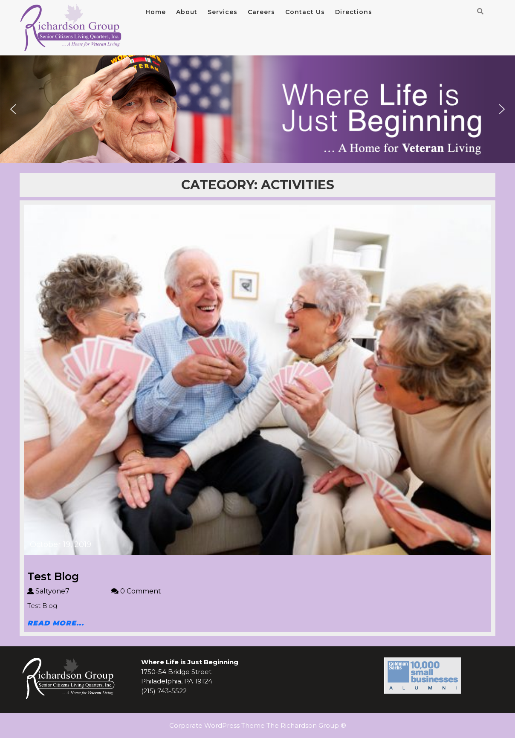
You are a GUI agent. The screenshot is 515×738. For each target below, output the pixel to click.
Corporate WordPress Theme (217, 725)
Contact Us (305, 12)
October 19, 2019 (60, 544)
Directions (353, 12)
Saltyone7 (69, 591)
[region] (257, 109)
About (186, 12)
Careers (261, 12)
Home (155, 12)
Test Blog (53, 576)
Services (222, 12)
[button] (13, 109)
